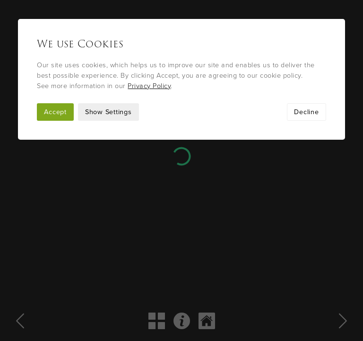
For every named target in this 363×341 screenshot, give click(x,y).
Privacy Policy (149, 86)
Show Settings (108, 112)
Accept (55, 112)
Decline (306, 112)
